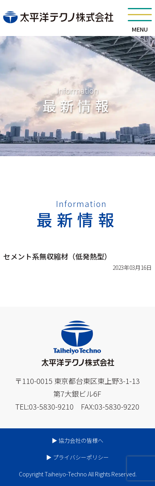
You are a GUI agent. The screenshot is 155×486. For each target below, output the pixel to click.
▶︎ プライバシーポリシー (77, 457)
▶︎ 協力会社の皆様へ (77, 440)
